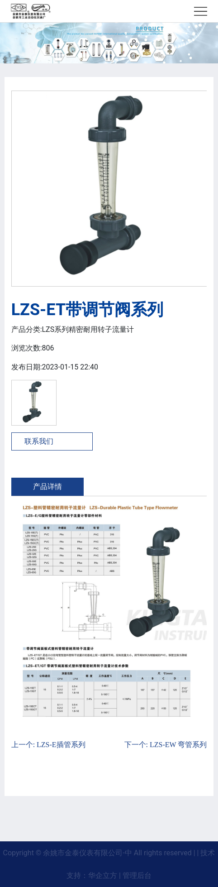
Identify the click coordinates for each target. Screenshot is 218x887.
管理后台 (137, 875)
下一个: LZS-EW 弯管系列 (165, 744)
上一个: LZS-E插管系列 (48, 744)
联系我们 (38, 441)
